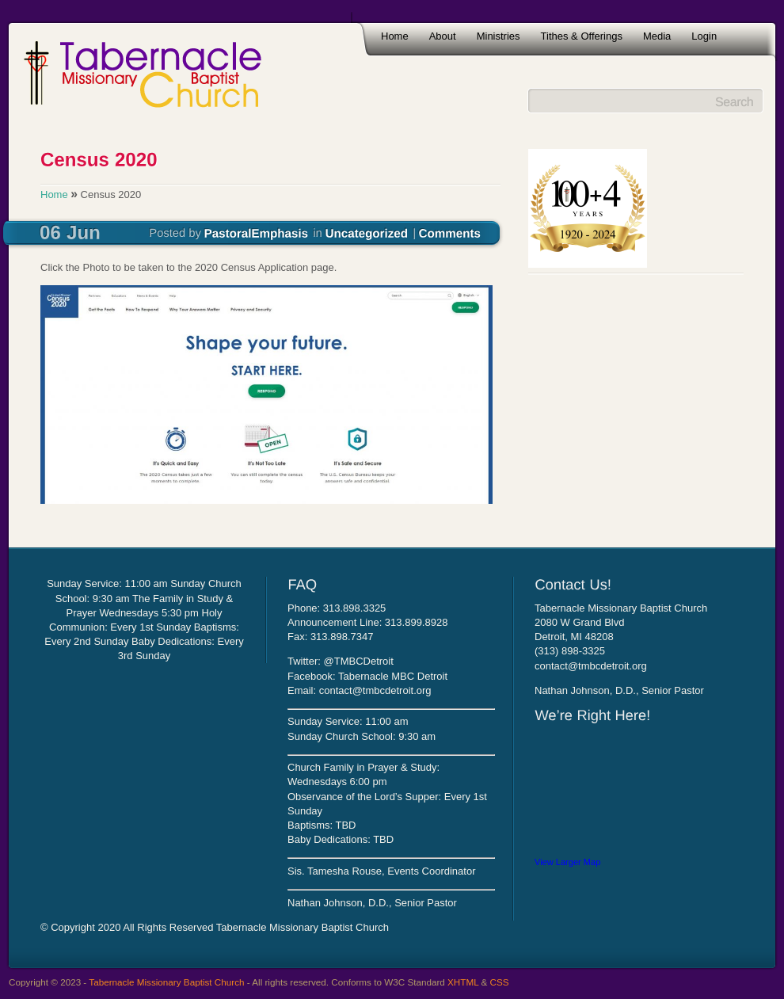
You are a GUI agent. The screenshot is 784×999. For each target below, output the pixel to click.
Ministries (498, 36)
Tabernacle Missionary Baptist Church (166, 982)
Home (395, 36)
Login (704, 36)
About (442, 36)
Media (657, 36)
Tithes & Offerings (581, 36)
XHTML (462, 982)
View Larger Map (567, 862)
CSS (499, 982)
